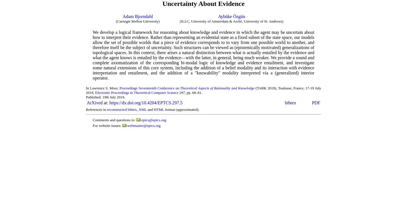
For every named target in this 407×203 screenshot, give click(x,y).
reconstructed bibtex (122, 109)
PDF (316, 102)
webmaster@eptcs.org (144, 125)
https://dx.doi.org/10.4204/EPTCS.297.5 (146, 102)
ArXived (95, 102)
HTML (159, 109)
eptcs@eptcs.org (153, 120)
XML (143, 109)
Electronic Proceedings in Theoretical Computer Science (137, 93)
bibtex (290, 102)
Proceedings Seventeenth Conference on (187, 88)
